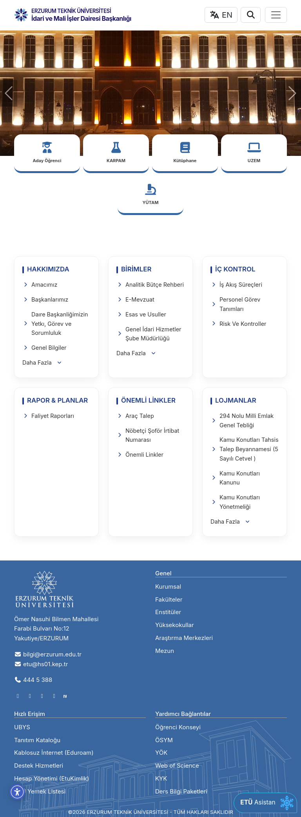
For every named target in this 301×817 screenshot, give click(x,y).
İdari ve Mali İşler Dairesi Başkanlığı (81, 18)
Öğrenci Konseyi (178, 727)
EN (221, 15)
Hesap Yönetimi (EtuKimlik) (51, 778)
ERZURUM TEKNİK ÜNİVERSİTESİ (71, 11)
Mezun (164, 650)
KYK (161, 778)
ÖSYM (164, 740)
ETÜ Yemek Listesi (39, 791)
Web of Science (177, 765)
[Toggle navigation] (276, 15)
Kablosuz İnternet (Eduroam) (54, 752)
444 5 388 (33, 679)
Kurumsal (168, 586)
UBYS (22, 727)
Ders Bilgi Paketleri (181, 791)
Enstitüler (168, 612)
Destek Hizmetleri (38, 765)
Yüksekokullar (174, 625)
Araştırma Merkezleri (184, 638)
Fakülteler (168, 599)
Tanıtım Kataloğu (37, 740)
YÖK (161, 752)
